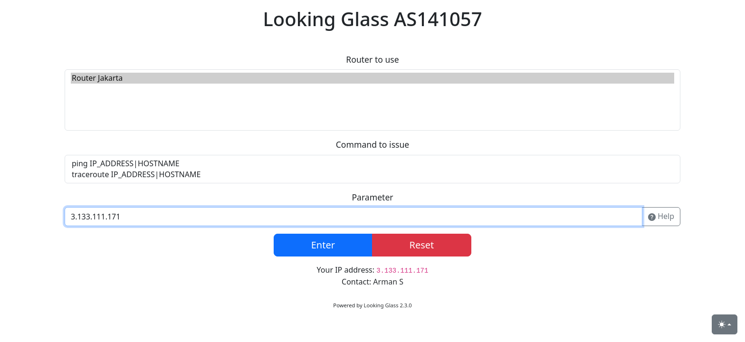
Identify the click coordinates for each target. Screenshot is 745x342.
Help (661, 216)
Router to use (372, 59)
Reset (421, 244)
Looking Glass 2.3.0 (388, 305)
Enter (323, 244)
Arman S (388, 281)
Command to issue (373, 144)
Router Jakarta (372, 78)
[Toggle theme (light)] (724, 324)
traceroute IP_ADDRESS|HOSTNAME (372, 174)
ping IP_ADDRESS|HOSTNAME (372, 163)
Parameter (372, 197)
